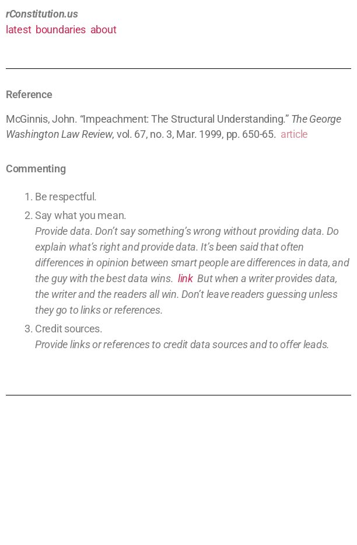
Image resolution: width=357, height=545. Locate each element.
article (294, 134)
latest (18, 29)
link (185, 278)
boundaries (61, 29)
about (103, 29)
